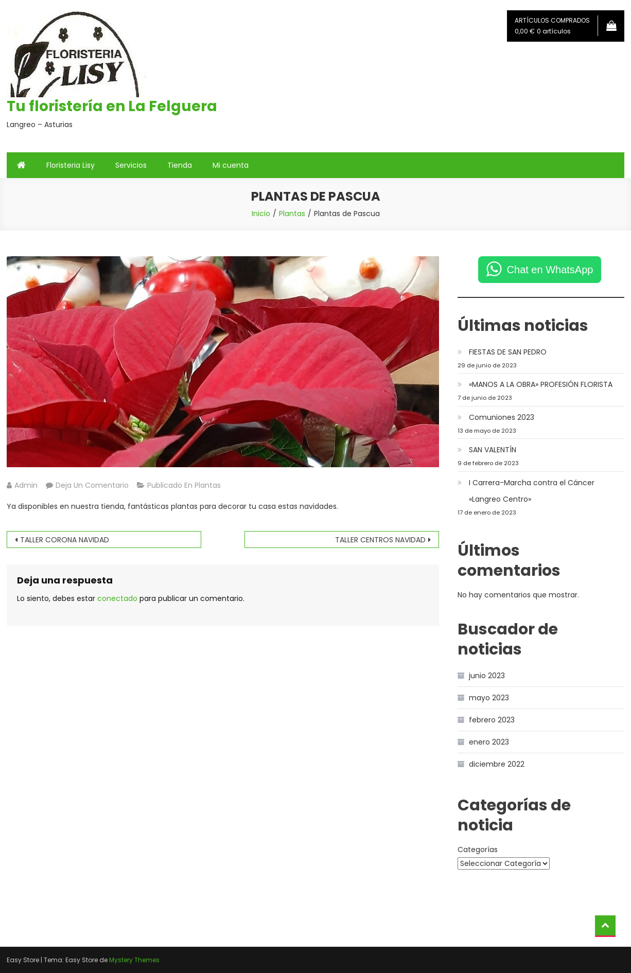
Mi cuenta (231, 165)
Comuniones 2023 (501, 417)
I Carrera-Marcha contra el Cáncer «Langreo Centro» (531, 490)
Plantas (208, 485)
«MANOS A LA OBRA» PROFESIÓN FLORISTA (540, 384)
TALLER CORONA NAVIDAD (64, 540)
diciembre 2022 (496, 764)
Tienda (179, 165)
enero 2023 (489, 742)
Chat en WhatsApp (550, 269)
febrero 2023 (492, 720)
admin (26, 485)
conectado (117, 598)
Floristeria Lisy (70, 165)
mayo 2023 (489, 698)
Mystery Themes (134, 960)
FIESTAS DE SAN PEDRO (508, 352)
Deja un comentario (92, 485)
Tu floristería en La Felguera (112, 106)
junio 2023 (487, 675)
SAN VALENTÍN (492, 450)
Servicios (131, 165)
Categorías (478, 849)
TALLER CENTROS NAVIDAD (380, 540)
